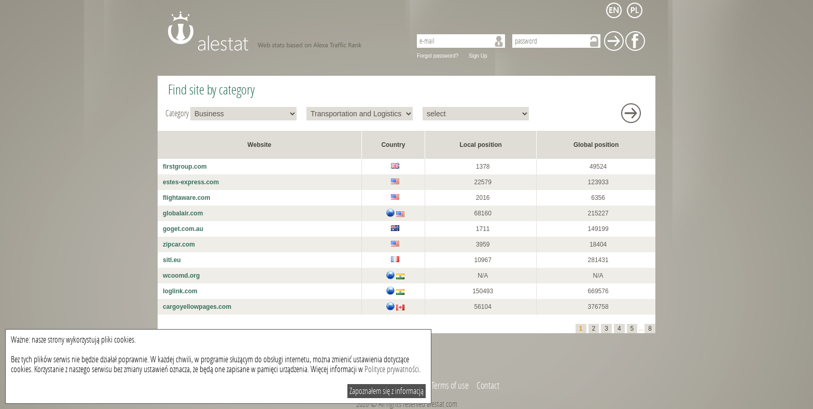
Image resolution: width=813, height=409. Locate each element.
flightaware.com (186, 197)
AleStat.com (283, 31)
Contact (487, 385)
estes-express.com (191, 182)
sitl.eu (172, 260)
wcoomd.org (181, 275)
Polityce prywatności (392, 369)
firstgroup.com (185, 166)
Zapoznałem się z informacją (386, 391)
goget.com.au (183, 229)
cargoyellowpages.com (197, 306)
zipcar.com (179, 244)
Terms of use (450, 385)
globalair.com (183, 213)
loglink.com (180, 291)
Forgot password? (437, 56)
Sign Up (478, 56)
